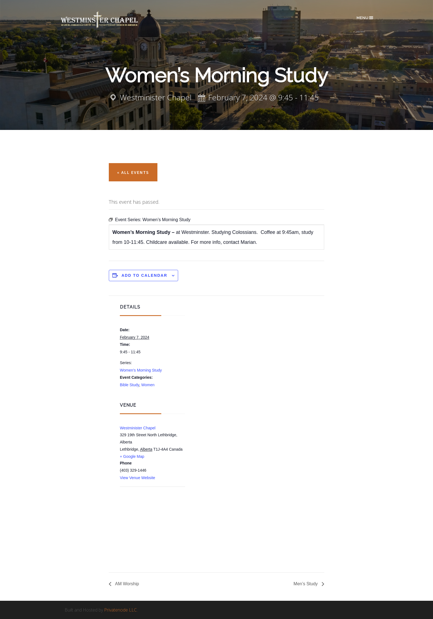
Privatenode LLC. (121, 610)
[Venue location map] (149, 516)
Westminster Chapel (107, 19)
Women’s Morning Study (141, 370)
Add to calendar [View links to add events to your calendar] (144, 275)
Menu (365, 17)
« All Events (133, 172)
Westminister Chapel (137, 428)
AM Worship (126, 583)
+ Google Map (132, 456)
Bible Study (129, 385)
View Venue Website (137, 478)
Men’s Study (306, 583)
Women (148, 385)
